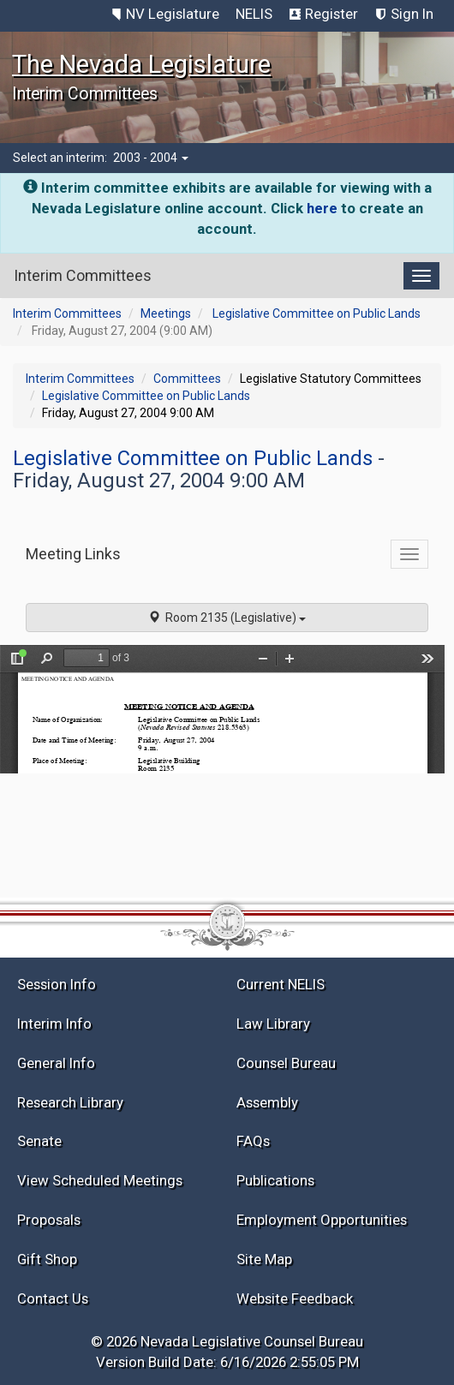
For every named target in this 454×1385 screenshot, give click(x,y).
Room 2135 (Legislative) (227, 617)
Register (331, 13)
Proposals (49, 1219)
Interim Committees (67, 313)
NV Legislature (172, 13)
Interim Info (54, 1023)
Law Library (273, 1023)
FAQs (253, 1140)
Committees (187, 378)
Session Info (56, 984)
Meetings (165, 313)
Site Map (264, 1259)
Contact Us (52, 1298)
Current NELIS (280, 984)
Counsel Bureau (286, 1063)
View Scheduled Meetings (99, 1180)
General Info (56, 1063)
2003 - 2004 (150, 157)
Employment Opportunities (321, 1219)
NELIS (254, 13)
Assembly (267, 1102)
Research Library (70, 1102)
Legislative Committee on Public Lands (316, 313)
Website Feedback (294, 1298)
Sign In (412, 13)
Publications (275, 1180)
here (322, 208)
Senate (39, 1140)
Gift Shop (47, 1259)
